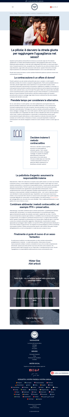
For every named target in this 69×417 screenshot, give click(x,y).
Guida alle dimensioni (61, 373)
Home (11, 13)
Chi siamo (34, 348)
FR (55, 7)
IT (57, 7)
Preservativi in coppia (23, 13)
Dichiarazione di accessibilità (34, 404)
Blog (15, 13)
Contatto (34, 359)
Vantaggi (34, 345)
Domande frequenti (34, 354)
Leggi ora (34, 284)
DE (53, 7)
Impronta (34, 406)
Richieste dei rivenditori (34, 358)
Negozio (34, 347)
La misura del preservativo (34, 343)
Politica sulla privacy (34, 407)
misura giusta (54, 197)
